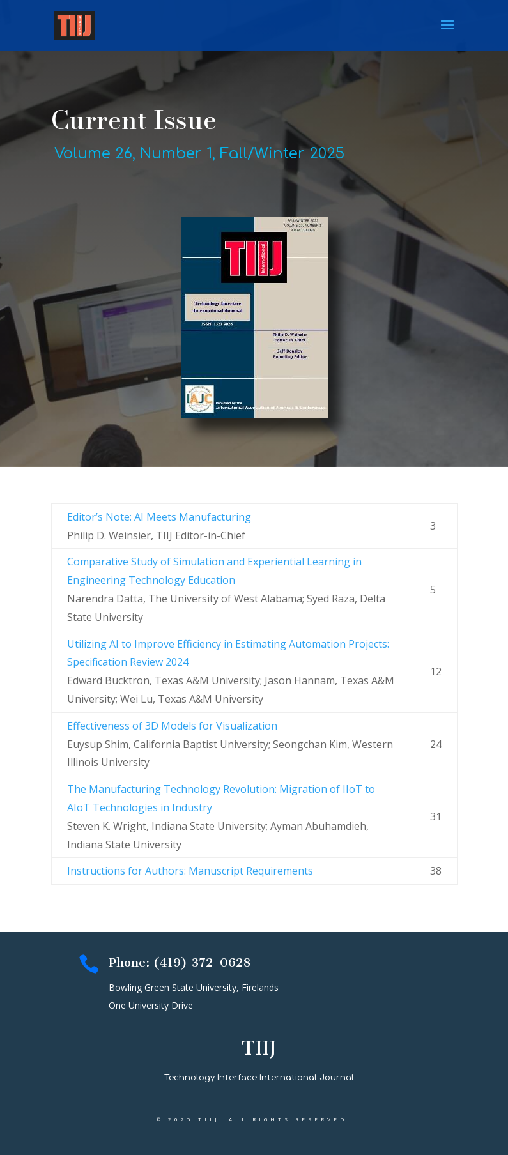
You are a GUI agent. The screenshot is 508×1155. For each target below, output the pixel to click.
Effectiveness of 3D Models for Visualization (172, 726)
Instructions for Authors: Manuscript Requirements (190, 871)
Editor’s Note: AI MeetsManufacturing (159, 517)
